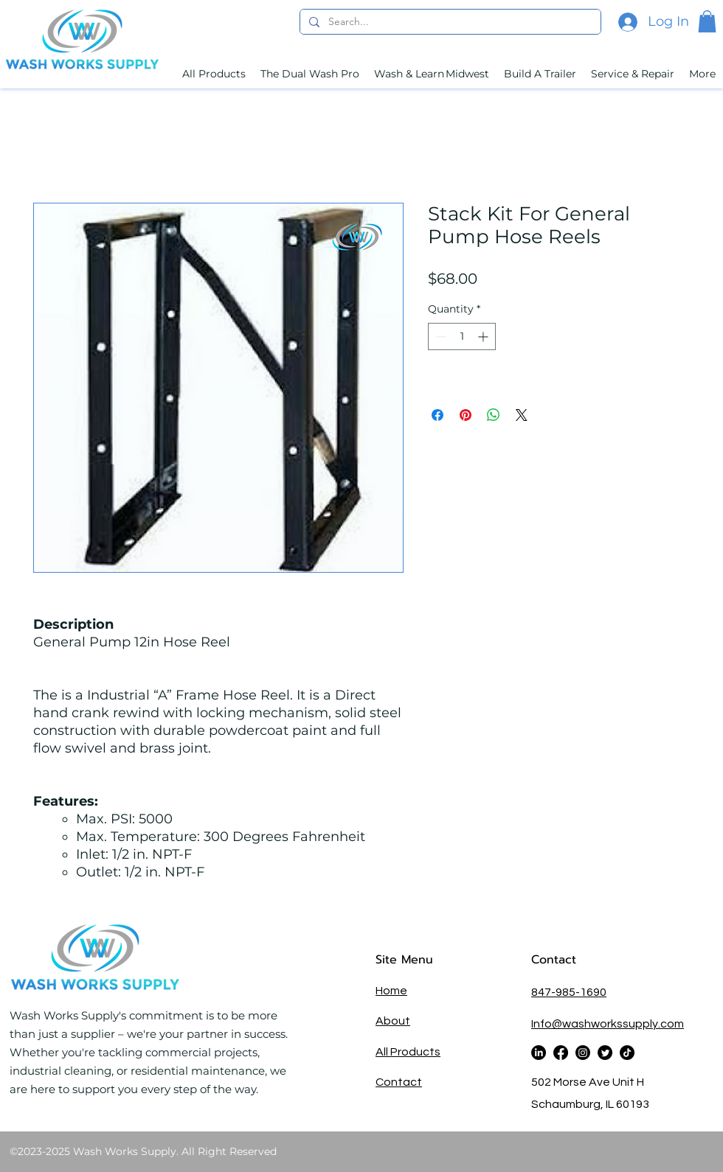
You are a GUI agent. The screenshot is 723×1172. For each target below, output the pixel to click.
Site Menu (404, 960)
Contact (556, 960)
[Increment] (484, 336)
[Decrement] (439, 336)
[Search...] (449, 22)
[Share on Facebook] (437, 415)
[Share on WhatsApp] (493, 415)
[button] (707, 21)
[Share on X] (521, 415)
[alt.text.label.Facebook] (560, 1052)
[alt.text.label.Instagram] (582, 1052)
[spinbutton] (462, 336)
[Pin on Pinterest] (465, 415)
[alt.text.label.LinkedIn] (538, 1052)
